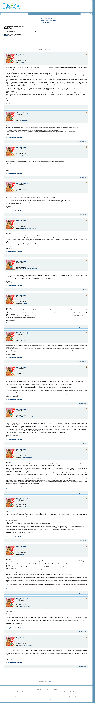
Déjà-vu (23, 155)
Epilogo (23, 62)
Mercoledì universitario (26, 645)
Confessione (24, 120)
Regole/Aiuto (23, 14)
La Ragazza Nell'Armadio (46, 21)
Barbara (22, 554)
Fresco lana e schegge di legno (29, 268)
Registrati (84, 14)
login (14, 35)
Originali (11, 14)
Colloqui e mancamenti (27, 416)
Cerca (16, 14)
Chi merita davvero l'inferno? (28, 228)
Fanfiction (4, 14)
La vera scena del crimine (27, 191)
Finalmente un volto (25, 606)
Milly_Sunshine (21, 55)
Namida (47, 23)
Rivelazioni (24, 303)
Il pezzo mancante (25, 506)
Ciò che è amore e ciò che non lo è (30, 375)
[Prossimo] (50, 49)
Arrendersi (24, 340)
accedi (89, 14)
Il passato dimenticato (27, 457)
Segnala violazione (82, 107)
